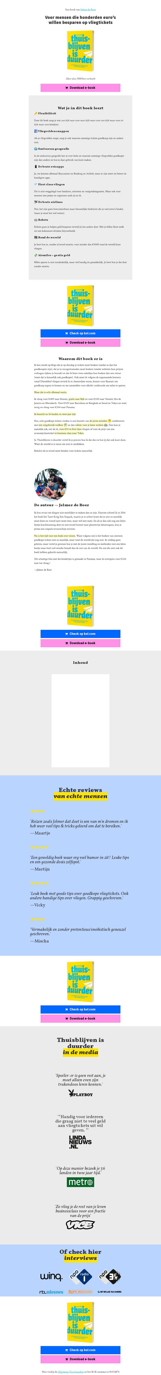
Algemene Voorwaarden (71, 1371)
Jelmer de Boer (88, 9)
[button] (80, 88)
